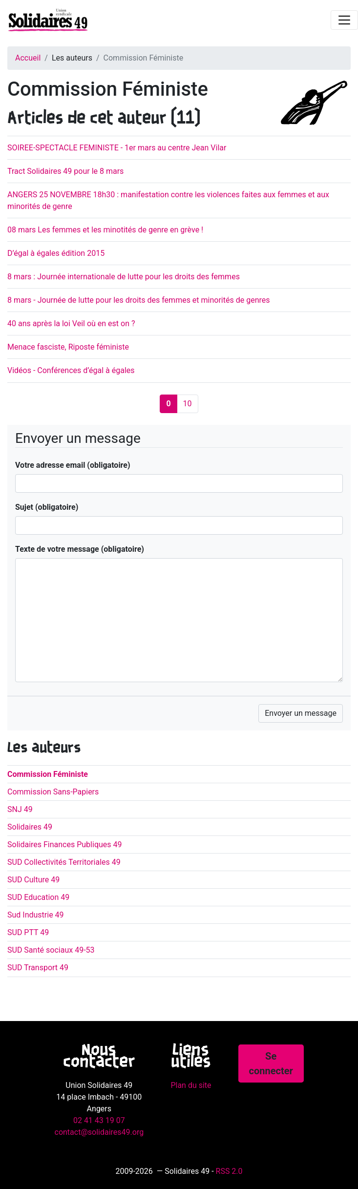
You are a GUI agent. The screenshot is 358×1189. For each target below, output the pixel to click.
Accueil (28, 58)
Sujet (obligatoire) (46, 507)
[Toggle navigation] (344, 20)
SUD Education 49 (38, 897)
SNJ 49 (20, 809)
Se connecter (271, 1063)
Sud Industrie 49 (35, 914)
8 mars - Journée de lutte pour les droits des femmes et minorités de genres (138, 300)
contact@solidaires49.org (99, 1132)
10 (187, 403)
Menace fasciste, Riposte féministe (68, 347)
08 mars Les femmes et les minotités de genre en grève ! (105, 229)
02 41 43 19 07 (99, 1120)
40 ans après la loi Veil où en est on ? (71, 323)
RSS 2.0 (229, 1171)
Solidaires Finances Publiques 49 (64, 844)
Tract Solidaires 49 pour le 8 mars (65, 171)
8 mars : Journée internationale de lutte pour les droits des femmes (123, 276)
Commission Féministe (47, 774)
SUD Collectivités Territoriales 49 (64, 862)
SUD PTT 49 (28, 932)
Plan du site (190, 1085)
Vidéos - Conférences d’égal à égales (71, 370)
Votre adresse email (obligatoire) (72, 465)
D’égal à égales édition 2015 (56, 253)
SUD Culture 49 (33, 879)
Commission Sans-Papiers (53, 791)
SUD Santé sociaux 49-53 (51, 950)
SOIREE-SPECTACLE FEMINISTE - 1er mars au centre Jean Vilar (116, 147)
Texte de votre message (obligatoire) (79, 549)
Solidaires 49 (29, 827)
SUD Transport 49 (37, 967)
